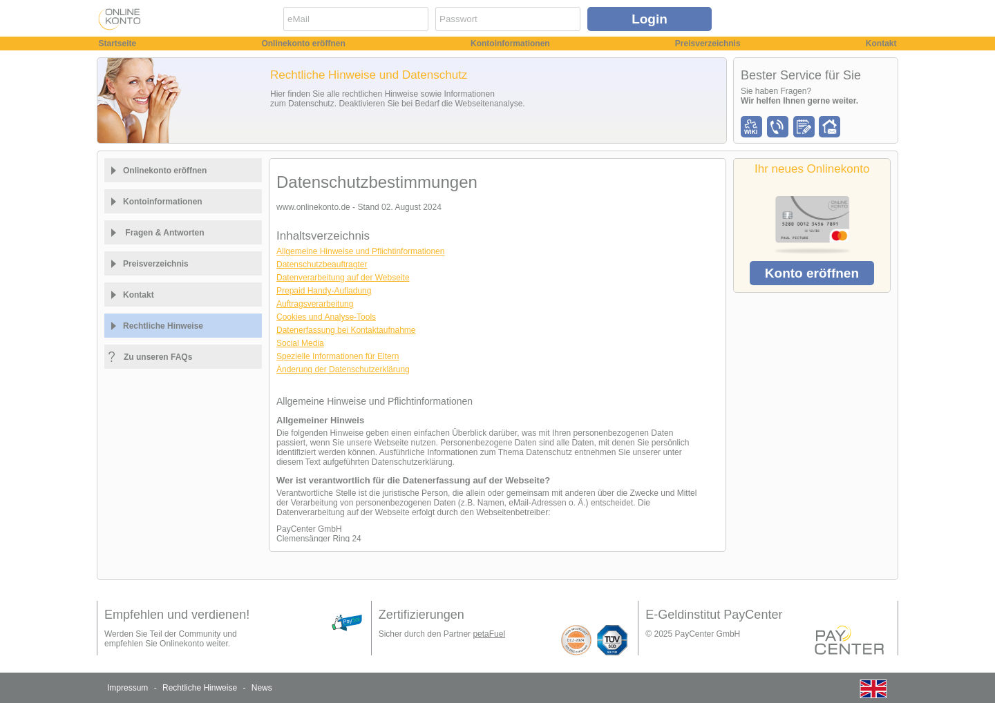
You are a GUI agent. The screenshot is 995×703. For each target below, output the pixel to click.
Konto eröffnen (812, 273)
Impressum (127, 688)
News (262, 688)
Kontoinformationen (510, 43)
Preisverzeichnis (708, 43)
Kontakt (881, 43)
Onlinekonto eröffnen (303, 43)
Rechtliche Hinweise (199, 688)
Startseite (118, 43)
